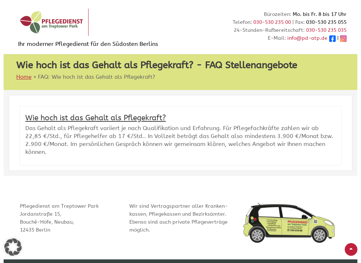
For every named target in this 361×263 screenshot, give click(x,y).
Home (23, 77)
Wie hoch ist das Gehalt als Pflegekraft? (95, 117)
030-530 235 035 (326, 30)
